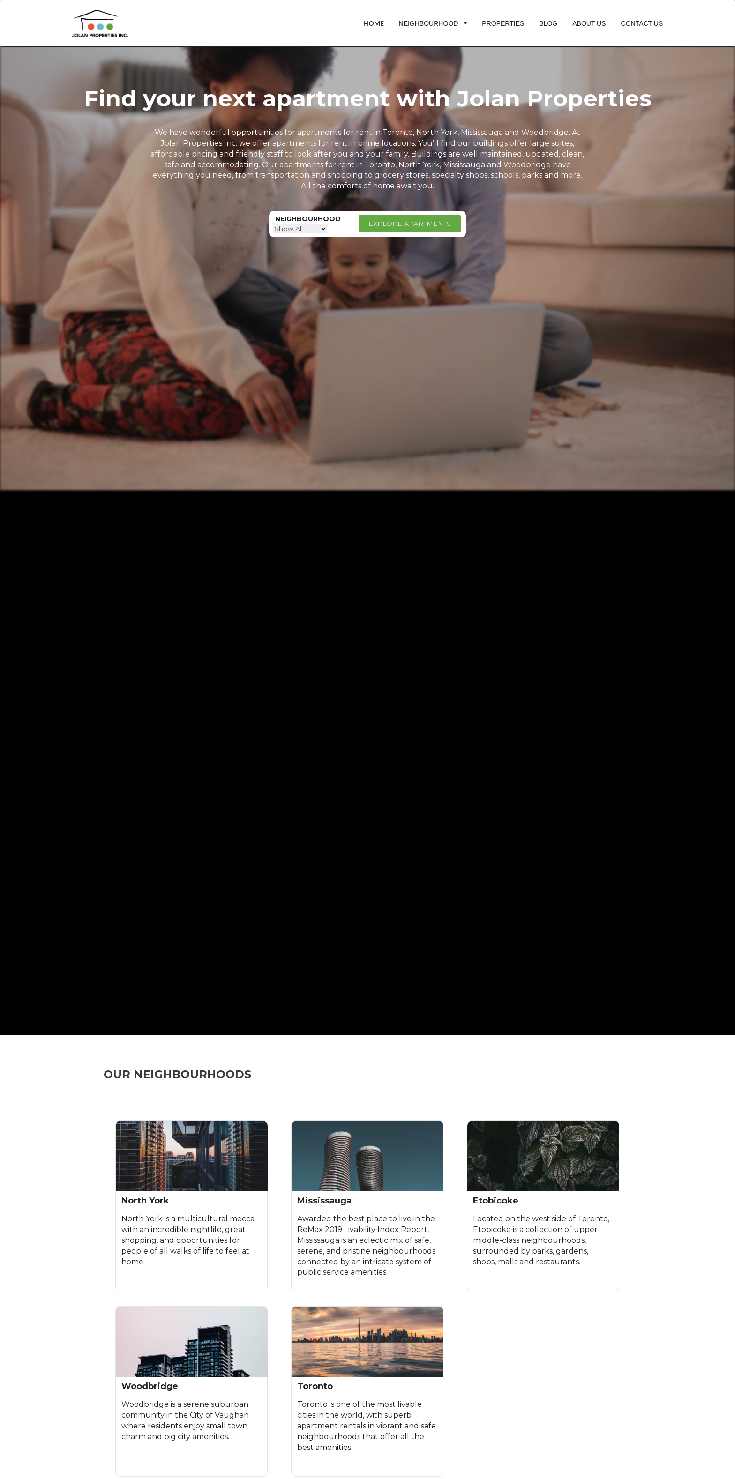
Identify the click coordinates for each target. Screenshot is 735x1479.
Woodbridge (527, 164)
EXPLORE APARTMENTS (409, 223)
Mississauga (464, 164)
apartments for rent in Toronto (355, 132)
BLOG (548, 23)
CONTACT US (642, 23)
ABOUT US (589, 23)
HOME (373, 23)
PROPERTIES (503, 23)
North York (419, 164)
